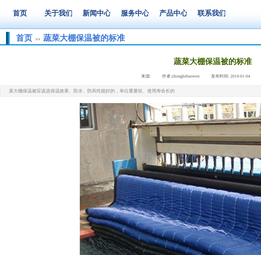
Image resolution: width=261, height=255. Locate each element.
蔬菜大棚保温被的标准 (84, 37)
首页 (24, 37)
